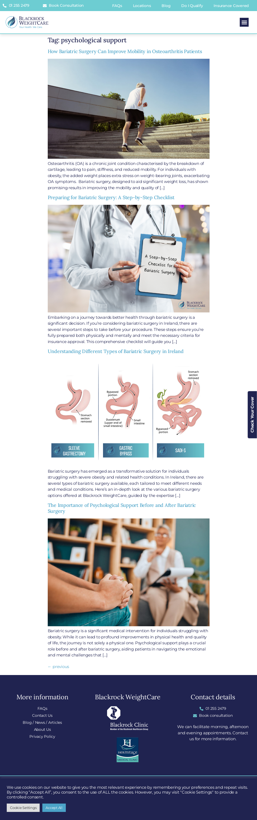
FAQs (117, 5)
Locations (142, 5)
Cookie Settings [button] (23, 807)
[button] (244, 22)
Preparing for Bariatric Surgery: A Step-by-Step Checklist (111, 197)
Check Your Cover (252, 415)
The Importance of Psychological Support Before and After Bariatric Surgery (122, 508)
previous (58, 666)
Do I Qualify (192, 5)
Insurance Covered (231, 5)
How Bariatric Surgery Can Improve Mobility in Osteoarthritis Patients (125, 51)
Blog (166, 5)
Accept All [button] (54, 807)
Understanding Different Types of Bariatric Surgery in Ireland (116, 351)
